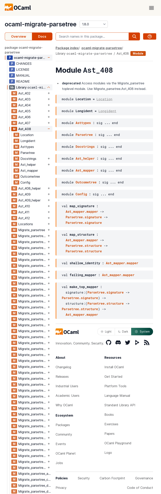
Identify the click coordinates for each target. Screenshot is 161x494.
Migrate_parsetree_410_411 (32, 426)
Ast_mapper (29, 171)
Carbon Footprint (112, 478)
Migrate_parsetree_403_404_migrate (32, 266)
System (142, 331)
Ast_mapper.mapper (82, 211)
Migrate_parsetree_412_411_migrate (32, 468)
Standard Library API (119, 405)
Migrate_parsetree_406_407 (32, 331)
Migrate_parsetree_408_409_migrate (32, 384)
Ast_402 (24, 93)
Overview (18, 36)
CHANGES (24, 64)
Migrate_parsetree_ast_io (35, 474)
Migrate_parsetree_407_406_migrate (32, 349)
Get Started (113, 377)
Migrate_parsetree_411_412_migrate (32, 456)
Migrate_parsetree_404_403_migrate (32, 277)
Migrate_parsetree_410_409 (32, 414)
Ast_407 (24, 123)
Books (109, 415)
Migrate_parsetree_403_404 (32, 260)
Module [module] (138, 53)
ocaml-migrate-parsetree (40, 24)
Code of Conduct (140, 488)
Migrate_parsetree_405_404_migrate (32, 301)
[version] (94, 24)
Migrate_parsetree (31, 230)
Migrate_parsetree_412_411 (32, 462)
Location (27, 135)
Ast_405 (24, 111)
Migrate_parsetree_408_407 (32, 367)
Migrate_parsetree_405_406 (32, 307)
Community (64, 434)
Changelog (63, 367)
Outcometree (30, 176)
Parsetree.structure (84, 245)
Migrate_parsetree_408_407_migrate (32, 373)
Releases (62, 377)
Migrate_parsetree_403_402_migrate (32, 254)
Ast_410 (24, 206)
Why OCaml (64, 405)
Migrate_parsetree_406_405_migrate (32, 325)
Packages (63, 425)
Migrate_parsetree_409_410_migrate (32, 408)
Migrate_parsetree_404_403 (32, 272)
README (23, 81)
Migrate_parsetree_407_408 (32, 355)
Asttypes (27, 147)
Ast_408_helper (29, 188)
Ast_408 (24, 129)
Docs (42, 36)
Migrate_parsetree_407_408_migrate (32, 361)
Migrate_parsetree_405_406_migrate (32, 313)
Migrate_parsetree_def (35, 485)
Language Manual (117, 396)
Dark (123, 331)
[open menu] (151, 8)
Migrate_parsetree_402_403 (32, 236)
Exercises (111, 424)
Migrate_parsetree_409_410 (32, 402)
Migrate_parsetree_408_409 (32, 379)
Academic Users (67, 396)
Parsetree (27, 153)
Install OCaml (114, 367)
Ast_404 (24, 105)
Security (84, 478)
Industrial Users (67, 386)
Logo (108, 453)
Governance (144, 478)
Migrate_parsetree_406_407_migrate (32, 337)
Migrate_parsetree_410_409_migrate (32, 420)
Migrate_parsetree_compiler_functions (35, 480)
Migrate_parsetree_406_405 (32, 319)
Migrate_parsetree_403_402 (32, 248)
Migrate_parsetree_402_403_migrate (32, 242)
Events (61, 444)
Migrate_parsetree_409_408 (32, 390)
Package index (67, 48)
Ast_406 (24, 117)
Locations (25, 224)
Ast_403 (24, 99)
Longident (27, 141)
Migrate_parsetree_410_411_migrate (32, 432)
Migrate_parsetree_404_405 (32, 283)
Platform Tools (115, 386)
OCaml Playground (117, 443)
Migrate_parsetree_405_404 (32, 295)
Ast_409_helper (29, 200)
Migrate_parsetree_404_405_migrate (32, 289)
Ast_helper (28, 165)
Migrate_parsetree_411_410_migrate (32, 444)
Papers (109, 434)
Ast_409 (24, 194)
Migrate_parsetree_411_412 (32, 450)
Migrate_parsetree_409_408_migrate (32, 396)
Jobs (59, 463)
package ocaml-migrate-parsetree (23, 50)
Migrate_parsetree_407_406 (32, 343)
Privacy (61, 488)
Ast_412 (24, 218)
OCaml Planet (66, 453)
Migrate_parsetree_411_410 (32, 438)
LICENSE (22, 70)
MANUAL (23, 75)
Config (25, 182)
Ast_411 (23, 212)
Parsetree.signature (84, 217)
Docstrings (28, 159)
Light (106, 331)
